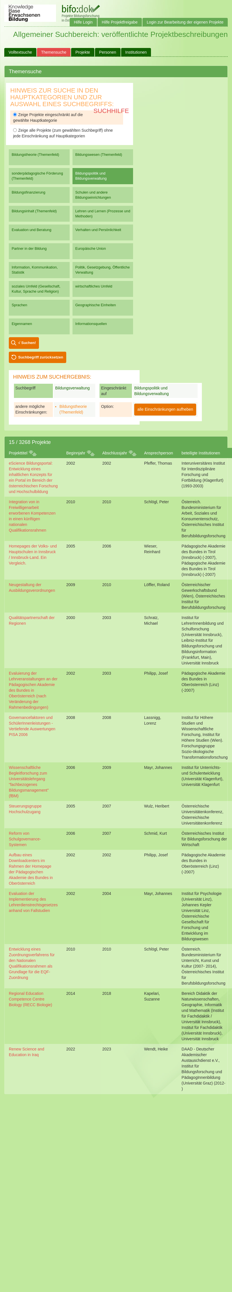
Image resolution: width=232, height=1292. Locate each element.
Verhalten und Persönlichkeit (98, 230)
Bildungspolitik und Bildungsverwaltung (91, 176)
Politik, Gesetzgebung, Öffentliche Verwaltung (102, 269)
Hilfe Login (83, 22)
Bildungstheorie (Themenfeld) (35, 154)
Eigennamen (22, 324)
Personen (107, 52)
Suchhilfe (111, 110)
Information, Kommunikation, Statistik (35, 269)
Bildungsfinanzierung (28, 192)
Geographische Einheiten (95, 305)
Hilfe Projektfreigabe (120, 22)
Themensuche (54, 52)
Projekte (82, 52)
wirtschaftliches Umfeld (93, 286)
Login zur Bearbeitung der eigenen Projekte (185, 22)
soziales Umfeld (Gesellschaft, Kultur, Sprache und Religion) (36, 288)
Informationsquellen (91, 324)
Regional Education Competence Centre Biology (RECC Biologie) (30, 999)
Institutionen (136, 52)
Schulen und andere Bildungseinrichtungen (93, 195)
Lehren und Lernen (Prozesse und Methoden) (102, 213)
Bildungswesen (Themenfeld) (98, 154)
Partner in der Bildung (29, 248)
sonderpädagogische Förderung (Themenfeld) (37, 176)
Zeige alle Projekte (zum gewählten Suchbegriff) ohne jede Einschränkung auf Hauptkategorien (63, 133)
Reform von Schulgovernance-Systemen (25, 839)
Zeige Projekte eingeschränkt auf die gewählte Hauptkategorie (48, 117)
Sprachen (19, 305)
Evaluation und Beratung (31, 230)
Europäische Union (90, 248)
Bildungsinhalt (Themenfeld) (34, 211)
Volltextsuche (20, 52)
